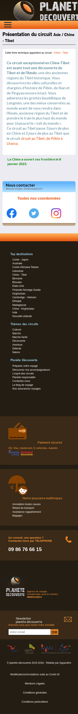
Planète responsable (23, 377)
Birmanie (17, 278)
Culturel (16, 329)
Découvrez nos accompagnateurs (31, 369)
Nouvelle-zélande (22, 316)
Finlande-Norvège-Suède (26, 289)
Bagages (17, 515)
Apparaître (65, 662)
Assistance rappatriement (26, 511)
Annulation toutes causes (26, 504)
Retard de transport (23, 508)
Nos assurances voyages (26, 388)
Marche (16, 333)
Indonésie (17, 271)
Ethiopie (16, 301)
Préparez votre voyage (25, 365)
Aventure (17, 344)
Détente (16, 348)
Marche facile (19, 337)
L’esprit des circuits (23, 373)
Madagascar (19, 305)
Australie (17, 263)
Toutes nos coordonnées (39, 198)
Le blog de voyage (22, 385)
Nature (16, 352)
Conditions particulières (35, 701)
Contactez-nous (21, 381)
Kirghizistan (18, 293)
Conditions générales (35, 692)
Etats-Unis (18, 286)
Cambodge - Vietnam (24, 297)
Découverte (18, 340)
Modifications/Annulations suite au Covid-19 (34, 674)
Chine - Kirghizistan (23, 308)
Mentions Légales (35, 683)
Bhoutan (17, 282)
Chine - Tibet (61, 52)
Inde (14, 312)
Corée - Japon (20, 259)
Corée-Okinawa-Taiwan (25, 267)
